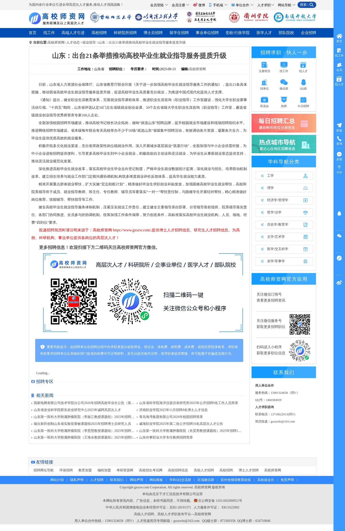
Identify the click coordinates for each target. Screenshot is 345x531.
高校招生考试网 (150, 470)
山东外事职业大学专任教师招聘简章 (166, 437)
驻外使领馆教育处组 (236, 480)
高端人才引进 (73, 33)
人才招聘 (97, 480)
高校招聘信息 (178, 470)
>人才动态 (72, 42)
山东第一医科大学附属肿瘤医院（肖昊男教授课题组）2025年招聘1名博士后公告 (198, 431)
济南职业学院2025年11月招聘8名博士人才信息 (173, 410)
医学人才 (264, 33)
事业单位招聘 (207, 33)
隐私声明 (77, 480)
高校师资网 (56, 42)
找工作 (49, 33)
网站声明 (136, 480)
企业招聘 (308, 33)
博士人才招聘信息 (174, 230)
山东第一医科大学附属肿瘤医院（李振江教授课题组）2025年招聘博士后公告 (91, 417)
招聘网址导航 (44, 470)
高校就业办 (265, 480)
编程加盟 (104, 470)
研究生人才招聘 (207, 230)
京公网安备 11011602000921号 (220, 500)
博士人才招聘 (249, 470)
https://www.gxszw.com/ (132, 230)
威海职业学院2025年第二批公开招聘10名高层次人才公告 (181, 424)
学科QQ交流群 (180, 480)
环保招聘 (66, 470)
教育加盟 (85, 470)
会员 (339, 67)
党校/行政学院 (237, 33)
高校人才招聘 (204, 470)
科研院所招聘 (125, 33)
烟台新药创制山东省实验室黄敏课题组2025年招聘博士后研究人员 (82, 424)
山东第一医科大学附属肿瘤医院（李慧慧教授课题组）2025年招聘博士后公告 (91, 431)
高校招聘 (99, 33)
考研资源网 (124, 470)
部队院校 (286, 33)
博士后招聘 (153, 33)
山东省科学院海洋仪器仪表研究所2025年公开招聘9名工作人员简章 (188, 403)
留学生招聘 (179, 33)
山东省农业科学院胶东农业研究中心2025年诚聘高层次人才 (77, 410)
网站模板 (156, 480)
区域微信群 (205, 480)
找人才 (339, 81)
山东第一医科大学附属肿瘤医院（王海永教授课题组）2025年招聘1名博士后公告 (93, 437)
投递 (339, 127)
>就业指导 (88, 42)
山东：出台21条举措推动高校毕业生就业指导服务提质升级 (142, 42)
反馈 (339, 156)
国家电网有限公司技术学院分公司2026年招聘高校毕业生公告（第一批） (87, 403)
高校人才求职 (167, 514)
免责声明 (287, 480)
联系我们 (116, 480)
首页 (32, 33)
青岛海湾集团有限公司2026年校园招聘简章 (171, 417)
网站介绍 (57, 480)
